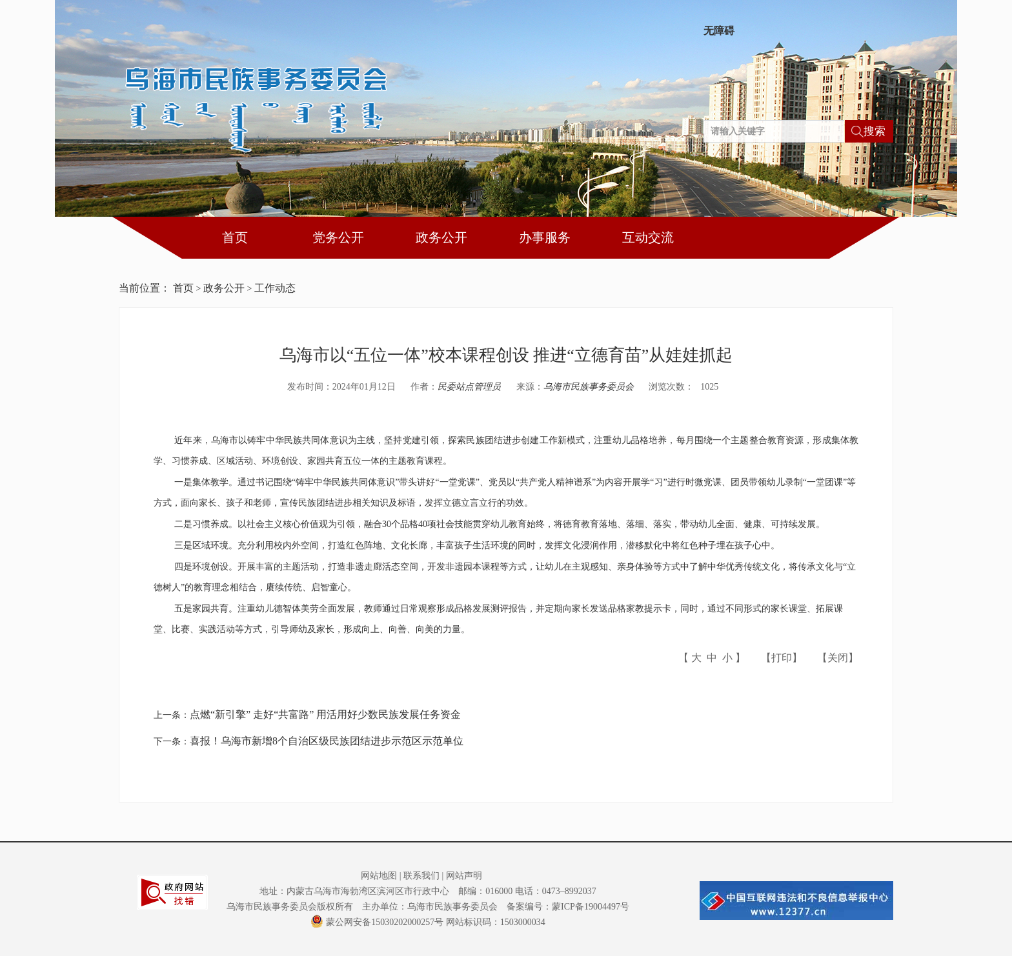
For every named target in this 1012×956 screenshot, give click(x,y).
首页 (235, 237)
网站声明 (464, 876)
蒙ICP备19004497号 (590, 906)
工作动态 (275, 288)
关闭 (837, 657)
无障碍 (718, 31)
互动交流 (648, 237)
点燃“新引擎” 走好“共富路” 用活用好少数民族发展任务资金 (325, 714)
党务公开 (338, 237)
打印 (781, 657)
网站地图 (379, 876)
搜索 (875, 131)
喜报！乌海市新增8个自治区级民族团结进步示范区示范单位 (326, 740)
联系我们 (421, 876)
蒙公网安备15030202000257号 (376, 922)
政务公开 (441, 237)
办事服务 (545, 237)
